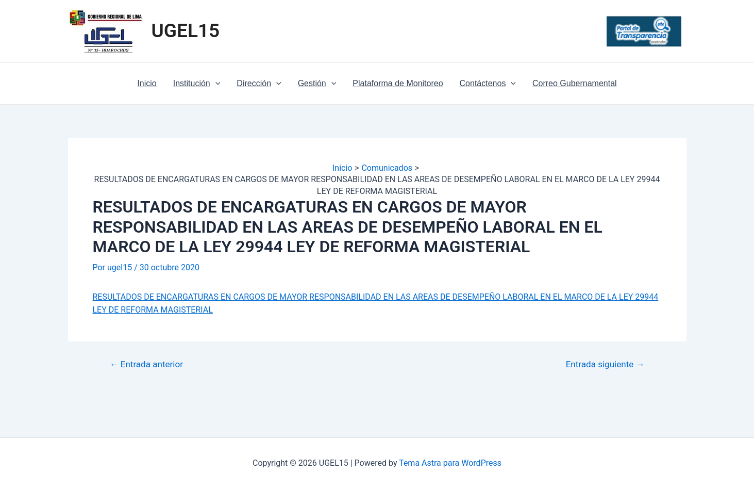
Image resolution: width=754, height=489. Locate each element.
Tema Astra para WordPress (450, 463)
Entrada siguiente (605, 364)
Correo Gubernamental (574, 83)
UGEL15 (186, 31)
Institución (197, 83)
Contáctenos (488, 83)
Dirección (259, 83)
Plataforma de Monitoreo (398, 83)
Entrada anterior (146, 364)
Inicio (146, 83)
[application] (215, 83)
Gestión (317, 83)
